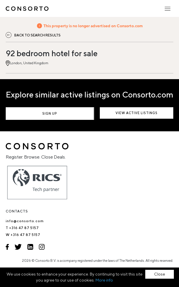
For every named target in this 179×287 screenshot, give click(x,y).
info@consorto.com (25, 221)
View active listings (137, 113)
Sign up (49, 113)
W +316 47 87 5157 (23, 235)
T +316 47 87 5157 (22, 228)
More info (104, 280)
